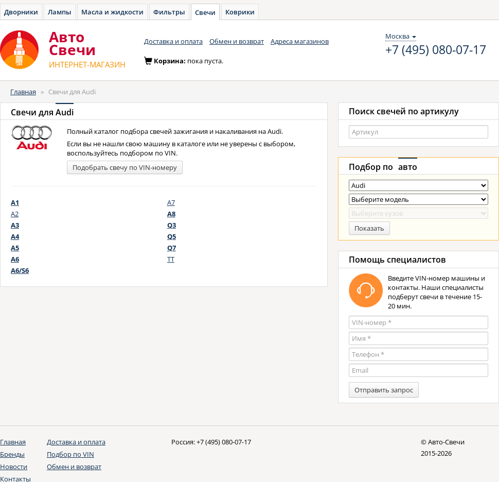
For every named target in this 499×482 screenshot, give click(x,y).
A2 (15, 213)
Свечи (205, 12)
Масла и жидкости (112, 11)
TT (170, 259)
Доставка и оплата (173, 41)
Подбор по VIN (70, 454)
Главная (23, 91)
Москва (400, 36)
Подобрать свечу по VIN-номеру (125, 167)
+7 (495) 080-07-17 (435, 50)
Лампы (60, 11)
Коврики (240, 11)
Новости (13, 466)
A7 (171, 202)
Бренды (12, 454)
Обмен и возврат (236, 41)
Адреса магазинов (300, 41)
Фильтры (169, 11)
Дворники (21, 11)
